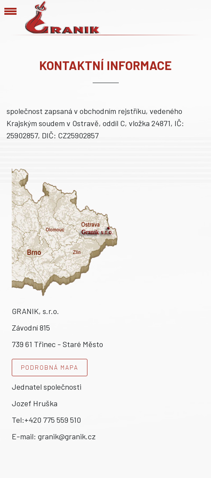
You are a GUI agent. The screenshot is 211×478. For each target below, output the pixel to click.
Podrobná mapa (49, 367)
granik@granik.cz (67, 436)
